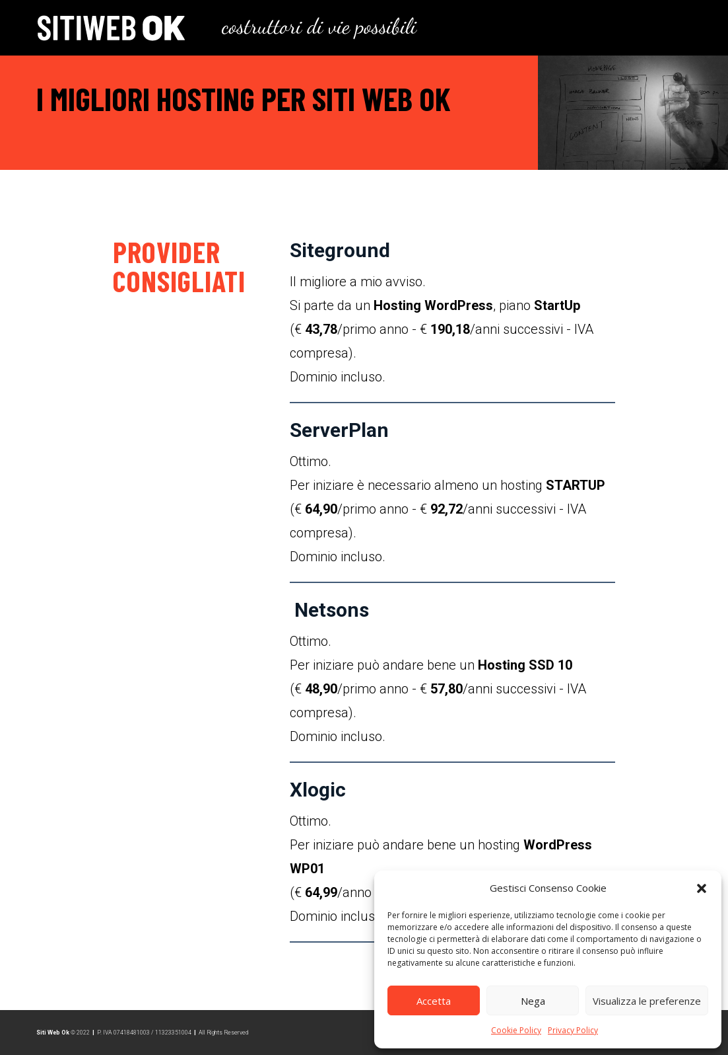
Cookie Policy (516, 1030)
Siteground (340, 250)
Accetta (433, 1000)
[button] (701, 888)
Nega (533, 1000)
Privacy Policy (573, 1030)
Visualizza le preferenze (647, 1000)
